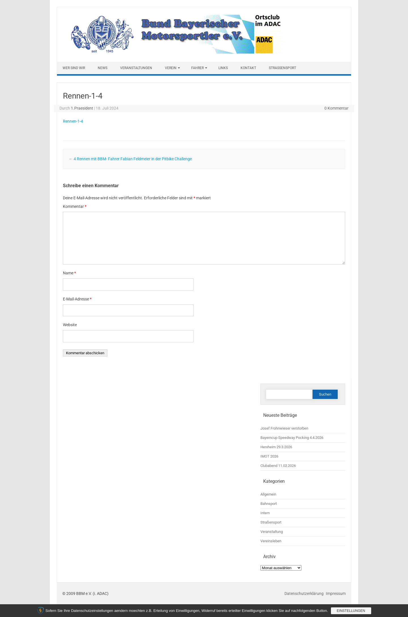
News (102, 68)
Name (69, 273)
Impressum (336, 593)
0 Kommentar (336, 108)
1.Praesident (82, 108)
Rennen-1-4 (73, 121)
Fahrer (197, 68)
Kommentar (74, 206)
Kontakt (248, 68)
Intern (265, 513)
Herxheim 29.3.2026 (276, 447)
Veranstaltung (271, 532)
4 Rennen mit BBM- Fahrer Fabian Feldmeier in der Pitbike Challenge (130, 159)
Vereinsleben (270, 541)
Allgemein (268, 494)
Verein (171, 68)
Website (70, 325)
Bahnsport (268, 503)
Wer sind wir (74, 68)
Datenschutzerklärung (304, 593)
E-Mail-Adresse (77, 299)
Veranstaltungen (136, 68)
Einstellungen (351, 611)
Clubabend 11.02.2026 (278, 466)
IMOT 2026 (269, 456)
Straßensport (282, 68)
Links (223, 68)
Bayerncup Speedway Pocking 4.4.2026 (291, 437)
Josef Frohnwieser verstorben (284, 428)
